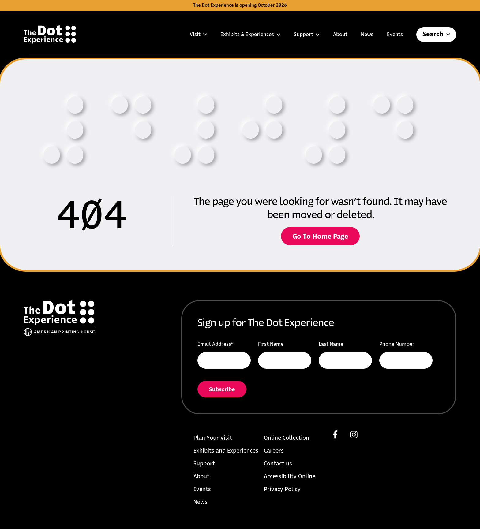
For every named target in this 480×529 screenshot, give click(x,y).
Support (307, 34)
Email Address (215, 344)
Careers (274, 451)
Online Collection (286, 438)
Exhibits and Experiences (225, 451)
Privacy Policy (282, 489)
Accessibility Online (289, 477)
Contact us (278, 464)
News (367, 34)
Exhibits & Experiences (250, 34)
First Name (270, 344)
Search (436, 34)
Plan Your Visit (212, 438)
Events (395, 34)
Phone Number (396, 344)
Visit (198, 34)
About (340, 34)
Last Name (331, 344)
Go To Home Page (320, 236)
